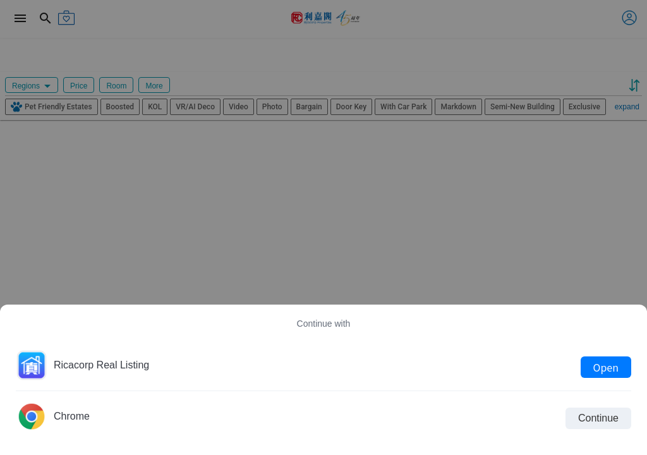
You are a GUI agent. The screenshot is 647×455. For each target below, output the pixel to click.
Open (606, 367)
